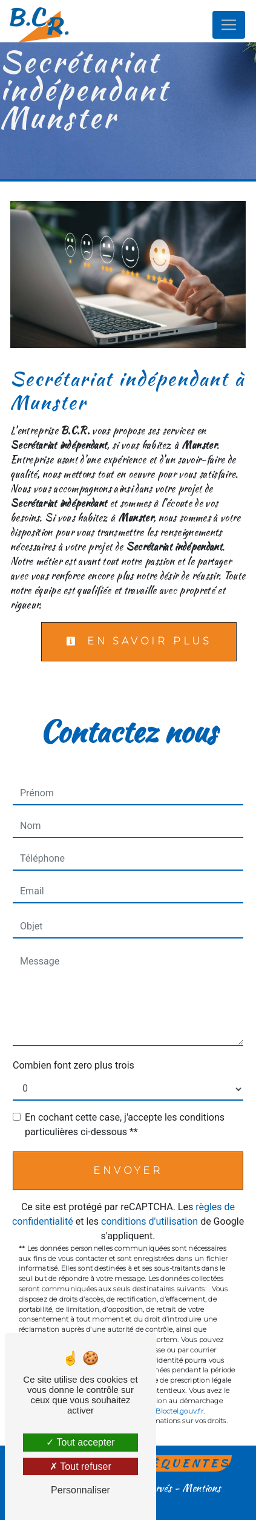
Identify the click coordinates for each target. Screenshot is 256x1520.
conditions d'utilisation (149, 1221)
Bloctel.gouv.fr (179, 1411)
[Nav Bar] (228, 25)
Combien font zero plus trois (73, 1065)
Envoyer (128, 1170)
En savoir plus (139, 641)
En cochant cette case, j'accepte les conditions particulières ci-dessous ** (125, 1125)
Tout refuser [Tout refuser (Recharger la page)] (80, 1466)
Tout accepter (80, 1442)
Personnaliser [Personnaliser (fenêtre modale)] (80, 1490)
